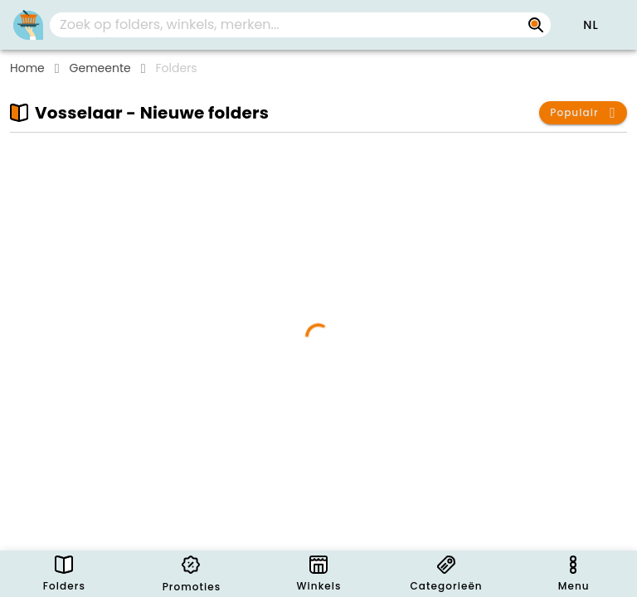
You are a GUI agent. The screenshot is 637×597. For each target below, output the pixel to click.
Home (27, 68)
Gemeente (100, 68)
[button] (590, 25)
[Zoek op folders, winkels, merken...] (536, 24)
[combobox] (300, 24)
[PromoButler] (28, 24)
